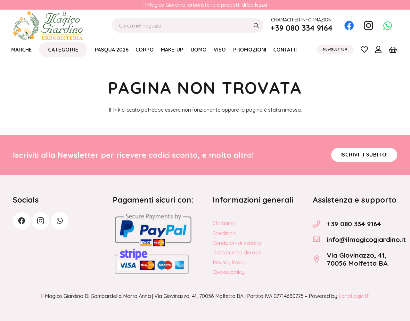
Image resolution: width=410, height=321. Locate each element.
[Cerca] (256, 26)
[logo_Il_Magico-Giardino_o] (48, 25)
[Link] (364, 49)
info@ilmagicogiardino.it (366, 239)
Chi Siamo (224, 223)
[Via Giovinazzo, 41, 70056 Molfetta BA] (320, 259)
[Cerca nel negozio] (187, 26)
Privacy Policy (229, 262)
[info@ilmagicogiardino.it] (320, 239)
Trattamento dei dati (237, 252)
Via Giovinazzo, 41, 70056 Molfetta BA (357, 259)
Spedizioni (224, 233)
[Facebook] (349, 25)
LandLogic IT (354, 296)
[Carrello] (393, 50)
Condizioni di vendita (237, 243)
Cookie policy (228, 272)
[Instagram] (368, 25)
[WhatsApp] (387, 25)
